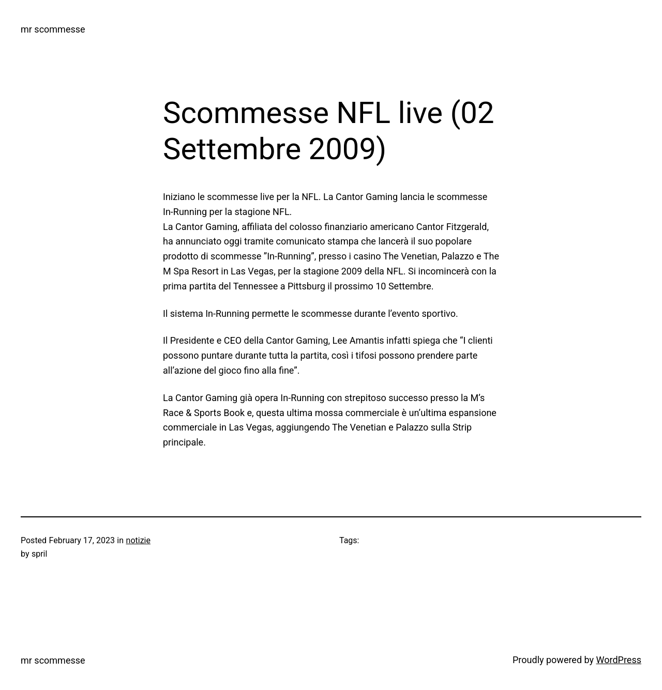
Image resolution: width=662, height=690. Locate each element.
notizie (138, 540)
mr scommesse (53, 29)
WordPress (618, 659)
